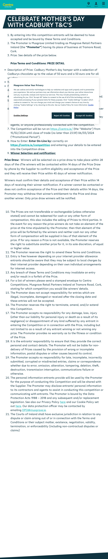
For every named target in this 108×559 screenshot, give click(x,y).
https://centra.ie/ (61, 129)
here (63, 402)
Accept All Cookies (84, 115)
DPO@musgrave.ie (34, 410)
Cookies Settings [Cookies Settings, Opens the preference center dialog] (21, 115)
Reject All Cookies (62, 115)
